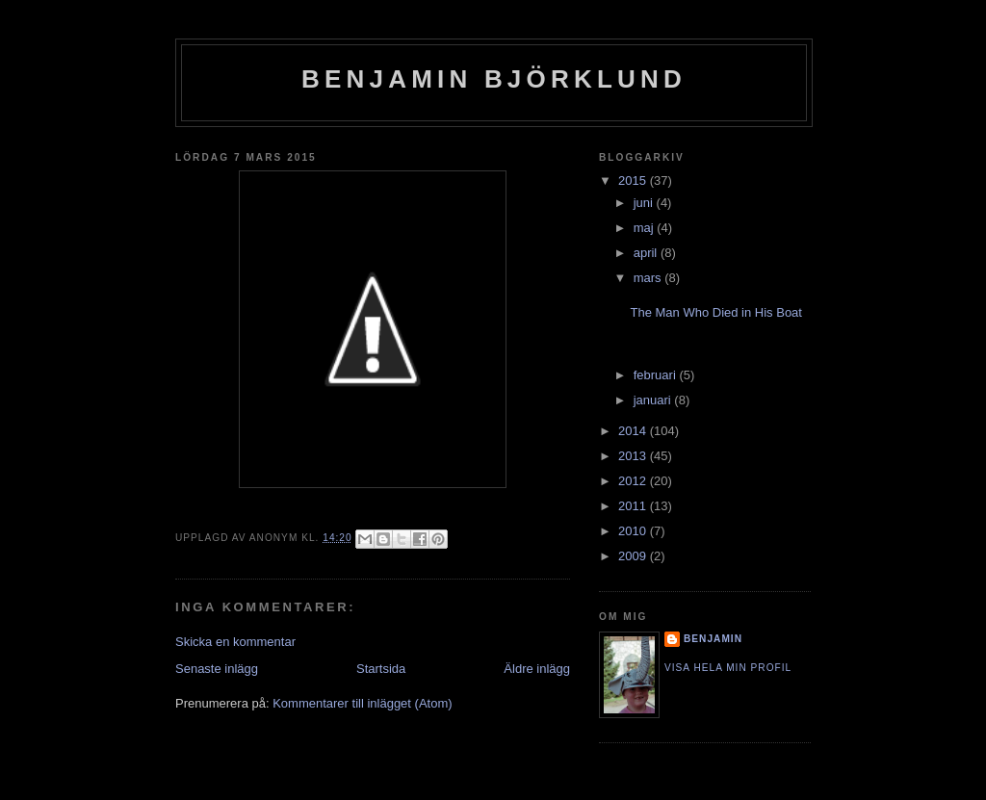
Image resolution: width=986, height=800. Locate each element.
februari (657, 375)
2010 (634, 531)
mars (649, 278)
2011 (634, 506)
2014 (634, 431)
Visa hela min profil (727, 667)
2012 (634, 481)
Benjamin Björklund (494, 79)
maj (646, 227)
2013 (634, 456)
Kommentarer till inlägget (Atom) (362, 703)
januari (654, 400)
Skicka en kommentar (235, 641)
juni (645, 202)
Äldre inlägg (537, 668)
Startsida (380, 668)
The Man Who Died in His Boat (715, 312)
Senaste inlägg (216, 668)
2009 (634, 556)
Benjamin (713, 638)
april (647, 252)
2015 (634, 180)
